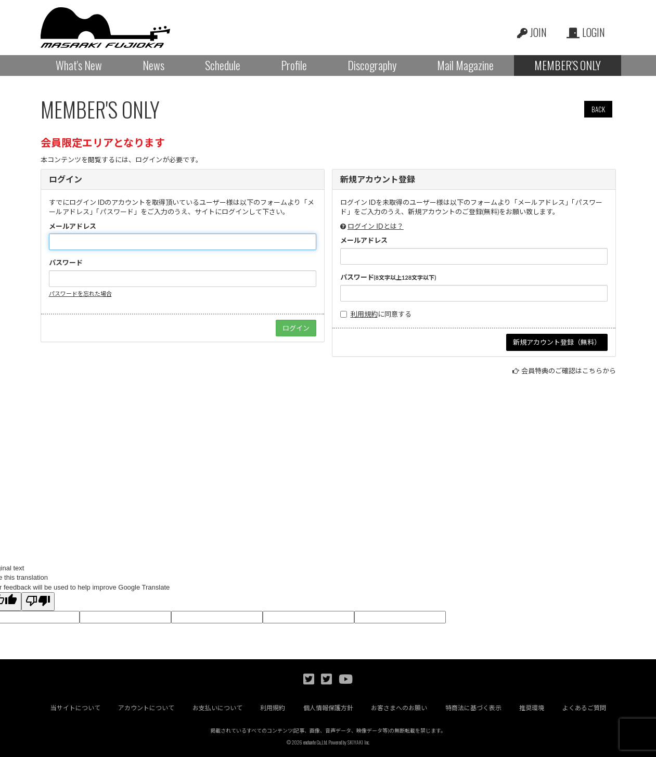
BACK (598, 109)
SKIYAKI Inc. (358, 742)
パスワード (66, 262)
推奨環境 (531, 708)
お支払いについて (217, 708)
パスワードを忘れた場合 (80, 293)
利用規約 (364, 314)
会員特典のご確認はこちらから (568, 371)
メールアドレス (72, 226)
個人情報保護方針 (328, 708)
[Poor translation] (38, 601)
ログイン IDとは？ (376, 226)
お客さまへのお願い (399, 708)
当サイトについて (75, 708)
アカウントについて (146, 708)
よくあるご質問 (584, 708)
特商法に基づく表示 (473, 708)
